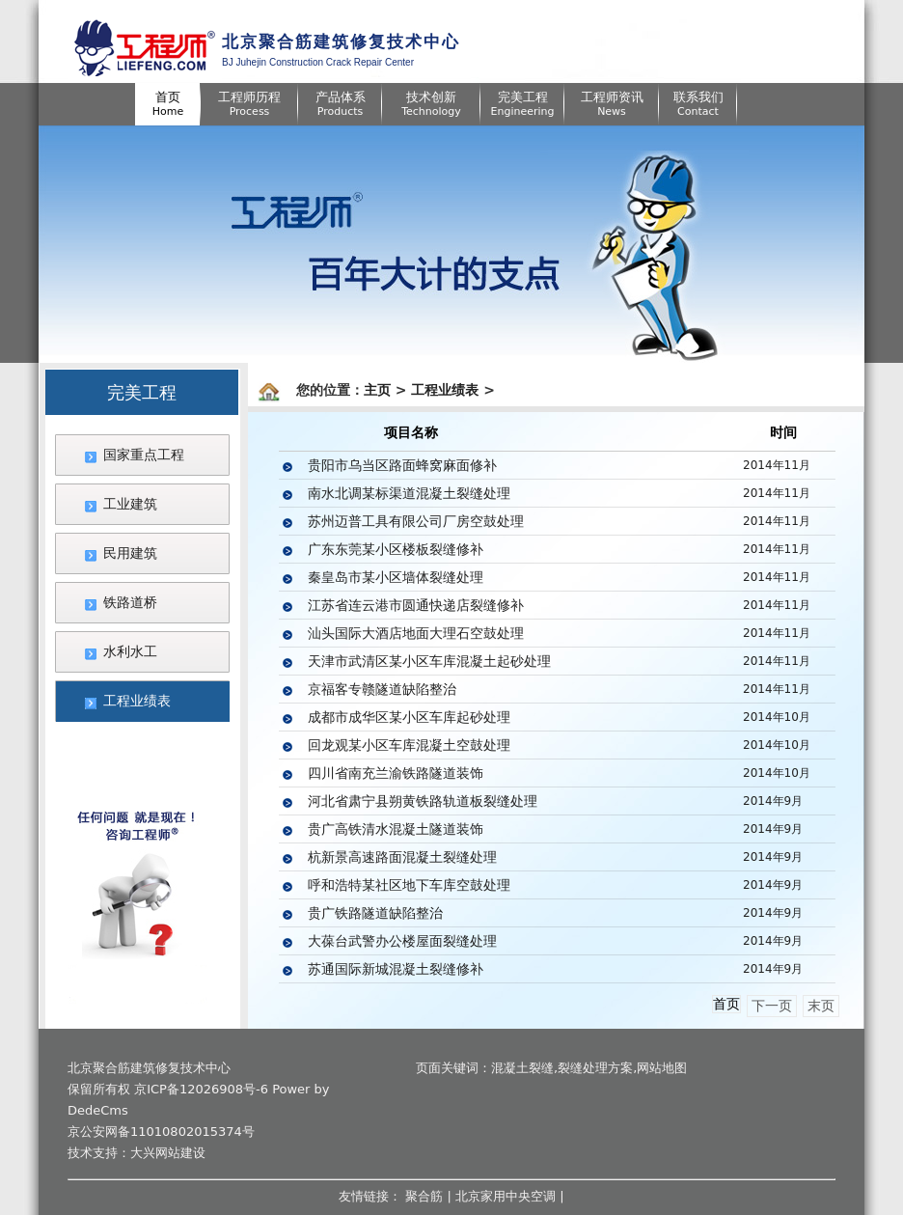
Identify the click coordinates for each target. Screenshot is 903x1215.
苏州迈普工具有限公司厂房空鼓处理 (416, 521)
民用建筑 (130, 553)
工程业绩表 (137, 700)
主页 (377, 390)
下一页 (772, 1006)
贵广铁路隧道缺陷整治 (375, 913)
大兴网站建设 (167, 1153)
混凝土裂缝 (522, 1068)
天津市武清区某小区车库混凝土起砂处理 (429, 661)
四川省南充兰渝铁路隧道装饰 (395, 773)
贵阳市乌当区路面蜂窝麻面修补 (402, 465)
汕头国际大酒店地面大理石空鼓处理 (416, 633)
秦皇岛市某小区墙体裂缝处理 (395, 577)
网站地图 (662, 1068)
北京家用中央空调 (505, 1196)
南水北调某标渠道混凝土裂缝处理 (409, 493)
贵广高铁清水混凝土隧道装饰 (395, 829)
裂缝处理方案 (595, 1068)
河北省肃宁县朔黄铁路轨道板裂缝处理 (422, 801)
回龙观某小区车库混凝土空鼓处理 (409, 745)
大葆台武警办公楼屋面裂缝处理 (402, 941)
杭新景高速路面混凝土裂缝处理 (402, 857)
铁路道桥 (130, 602)
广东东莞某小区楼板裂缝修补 (395, 549)
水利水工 (130, 651)
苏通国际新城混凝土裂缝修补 (395, 969)
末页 (821, 1006)
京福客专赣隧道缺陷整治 (382, 689)
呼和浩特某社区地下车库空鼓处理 (409, 885)
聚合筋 (424, 1196)
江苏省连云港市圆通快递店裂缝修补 (416, 605)
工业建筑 (130, 503)
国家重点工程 (143, 454)
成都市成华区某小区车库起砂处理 (409, 717)
